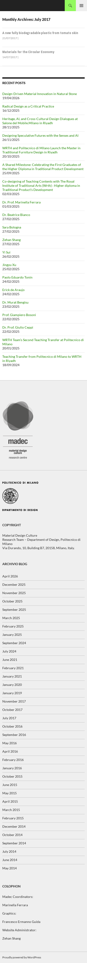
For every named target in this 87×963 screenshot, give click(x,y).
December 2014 (14, 826)
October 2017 (12, 710)
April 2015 (10, 801)
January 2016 (12, 768)
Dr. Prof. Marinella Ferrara (21, 202)
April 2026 (10, 576)
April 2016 (10, 751)
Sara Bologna (11, 227)
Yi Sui (6, 252)
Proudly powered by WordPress (21, 957)
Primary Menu (81, 5)
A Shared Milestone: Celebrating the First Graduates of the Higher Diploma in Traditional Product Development (43, 167)
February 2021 (13, 668)
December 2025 (14, 584)
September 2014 (14, 843)
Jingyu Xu (9, 265)
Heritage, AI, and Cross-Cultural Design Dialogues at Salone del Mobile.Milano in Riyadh (40, 121)
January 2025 (12, 635)
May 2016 (9, 743)
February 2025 (13, 626)
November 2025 (14, 593)
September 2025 (14, 609)
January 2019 (12, 693)
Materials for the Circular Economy (28, 51)
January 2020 (12, 685)
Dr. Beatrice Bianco (16, 215)
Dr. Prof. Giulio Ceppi (17, 327)
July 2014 (9, 851)
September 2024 (14, 643)
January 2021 (12, 676)
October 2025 (12, 601)
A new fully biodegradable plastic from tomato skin (40, 32)
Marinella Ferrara (15, 905)
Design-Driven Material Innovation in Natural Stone (39, 94)
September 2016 (14, 735)
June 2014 (9, 860)
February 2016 (13, 760)
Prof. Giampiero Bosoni (19, 315)
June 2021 (9, 660)
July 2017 (9, 718)
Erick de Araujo (13, 290)
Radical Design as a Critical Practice (28, 106)
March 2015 (11, 810)
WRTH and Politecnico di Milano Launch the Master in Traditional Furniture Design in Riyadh (41, 150)
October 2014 (12, 835)
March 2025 (11, 618)
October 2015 (12, 776)
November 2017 (14, 701)
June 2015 (9, 785)
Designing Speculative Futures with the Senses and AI (40, 135)
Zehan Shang (11, 240)
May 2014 (9, 868)
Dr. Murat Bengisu (15, 302)
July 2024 (9, 651)
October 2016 (12, 726)
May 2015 (9, 793)
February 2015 (13, 818)
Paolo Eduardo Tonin (17, 277)
